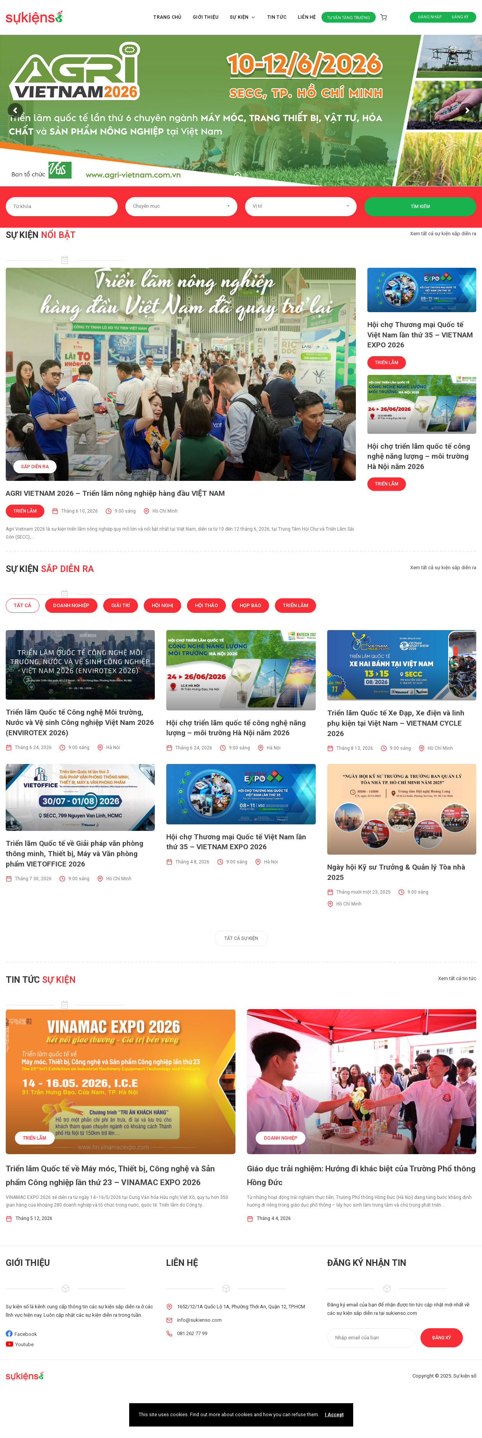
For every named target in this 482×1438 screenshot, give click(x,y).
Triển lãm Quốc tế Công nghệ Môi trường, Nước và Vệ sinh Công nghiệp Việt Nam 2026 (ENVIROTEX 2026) (80, 722)
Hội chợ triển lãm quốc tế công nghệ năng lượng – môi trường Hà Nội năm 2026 (418, 456)
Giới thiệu (205, 17)
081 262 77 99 (192, 1333)
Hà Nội (113, 747)
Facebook (26, 1334)
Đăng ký (460, 17)
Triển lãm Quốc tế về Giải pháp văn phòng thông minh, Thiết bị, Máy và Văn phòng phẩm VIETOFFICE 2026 (74, 853)
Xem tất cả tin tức (457, 978)
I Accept (334, 1414)
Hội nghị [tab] (162, 605)
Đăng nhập (429, 17)
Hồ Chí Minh (165, 511)
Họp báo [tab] (250, 605)
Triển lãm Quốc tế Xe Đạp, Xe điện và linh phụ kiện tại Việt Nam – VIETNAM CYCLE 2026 (395, 723)
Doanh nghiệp (280, 1138)
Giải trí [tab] (120, 605)
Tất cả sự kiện (241, 938)
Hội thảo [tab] (206, 605)
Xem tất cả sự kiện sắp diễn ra (443, 233)
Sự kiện (242, 17)
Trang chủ (167, 17)
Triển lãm (25, 511)
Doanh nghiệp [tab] (71, 605)
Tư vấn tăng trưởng (348, 18)
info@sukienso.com (199, 1320)
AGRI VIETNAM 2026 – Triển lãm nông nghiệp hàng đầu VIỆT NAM (115, 493)
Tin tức (276, 17)
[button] (181, 206)
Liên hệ (307, 17)
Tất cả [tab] (22, 605)
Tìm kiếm (420, 206)
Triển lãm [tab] (295, 605)
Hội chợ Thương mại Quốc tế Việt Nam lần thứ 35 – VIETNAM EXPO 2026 (420, 334)
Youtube (24, 1344)
